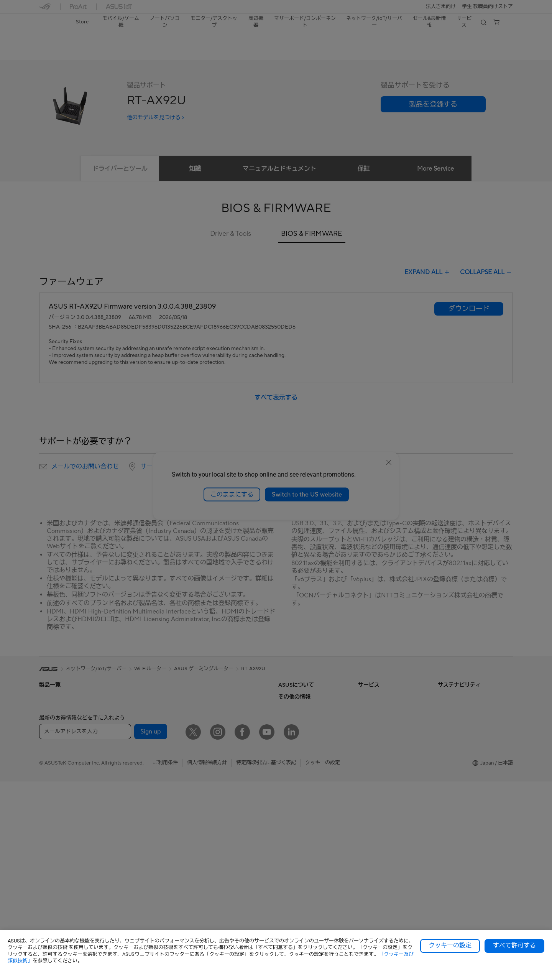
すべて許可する (514, 945)
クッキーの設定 (450, 945)
